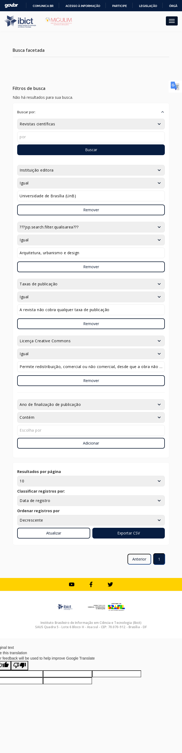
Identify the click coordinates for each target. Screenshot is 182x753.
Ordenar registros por (38, 510)
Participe (119, 6)
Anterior (139, 559)
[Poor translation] (19, 665)
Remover (91, 209)
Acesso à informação (82, 6)
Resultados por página (39, 471)
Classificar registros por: (41, 491)
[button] (91, 112)
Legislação (148, 6)
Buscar (91, 149)
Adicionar (91, 443)
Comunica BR (43, 6)
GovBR (11, 5)
